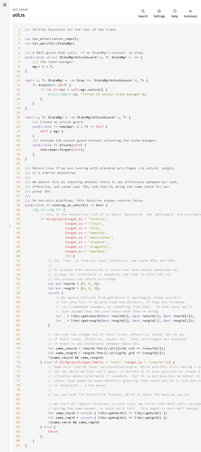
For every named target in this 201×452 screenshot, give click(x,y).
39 (18, 205)
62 (18, 311)
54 (18, 274)
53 (18, 270)
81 (18, 399)
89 (18, 436)
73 (18, 362)
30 (18, 163)
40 (18, 210)
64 (18, 320)
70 (18, 348)
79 (18, 390)
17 (18, 103)
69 (18, 344)
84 (18, 413)
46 (18, 237)
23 (18, 131)
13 (18, 85)
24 (18, 136)
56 (18, 283)
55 (18, 279)
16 (18, 99)
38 (18, 200)
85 (18, 417)
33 (18, 177)
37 (18, 196)
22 (18, 126)
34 (18, 182)
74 (18, 367)
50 (18, 256)
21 (18, 122)
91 (18, 445)
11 (18, 76)
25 (18, 140)
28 (18, 154)
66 (18, 330)
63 (18, 316)
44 (18, 228)
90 (18, 441)
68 (18, 339)
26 (18, 145)
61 (18, 307)
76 (18, 376)
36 (18, 191)
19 (18, 113)
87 (18, 427)
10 (18, 71)
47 (18, 242)
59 (18, 297)
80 (18, 394)
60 (18, 302)
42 (18, 219)
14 (18, 89)
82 (18, 404)
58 (18, 293)
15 (18, 94)
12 (18, 80)
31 (18, 168)
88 (18, 431)
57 (18, 288)
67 (18, 334)
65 (18, 325)
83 (18, 408)
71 (18, 353)
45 (18, 233)
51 (18, 260)
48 (18, 247)
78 (18, 385)
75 (18, 371)
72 (18, 357)
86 (18, 422)
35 (18, 186)
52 (18, 265)
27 (18, 150)
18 (18, 108)
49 (18, 251)
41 (18, 214)
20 (18, 117)
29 (18, 159)
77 (18, 381)
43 (18, 223)
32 (18, 173)
